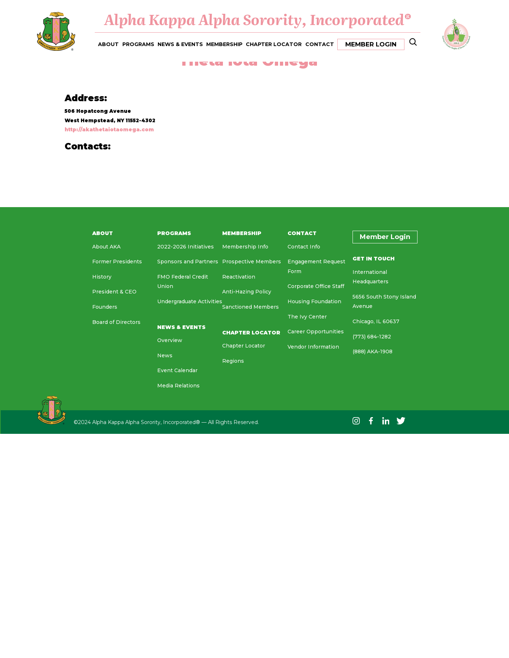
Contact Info (304, 246)
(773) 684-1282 (372, 336)
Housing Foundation (314, 301)
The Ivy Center (307, 316)
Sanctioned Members (250, 307)
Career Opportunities (316, 331)
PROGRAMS (138, 43)
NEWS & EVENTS (180, 43)
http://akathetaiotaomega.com (109, 129)
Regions (233, 361)
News (164, 355)
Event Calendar (177, 370)
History (101, 277)
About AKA (106, 246)
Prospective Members (251, 261)
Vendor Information (313, 347)
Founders (104, 307)
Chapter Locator (243, 345)
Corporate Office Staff (316, 286)
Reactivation (238, 277)
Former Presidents (117, 261)
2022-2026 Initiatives (185, 246)
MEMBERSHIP (224, 43)
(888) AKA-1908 (372, 351)
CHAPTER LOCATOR (274, 43)
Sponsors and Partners (187, 261)
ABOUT (108, 43)
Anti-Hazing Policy (246, 291)
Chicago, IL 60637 (376, 321)
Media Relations (178, 385)
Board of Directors (116, 322)
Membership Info (245, 246)
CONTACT (319, 43)
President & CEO (114, 291)
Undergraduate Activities (189, 301)
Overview (169, 340)
